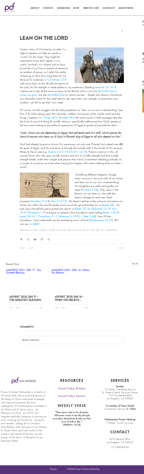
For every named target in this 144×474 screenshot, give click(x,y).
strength (52, 230)
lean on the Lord (74, 230)
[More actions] (122, 30)
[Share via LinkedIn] (35, 239)
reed (92, 230)
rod (102, 230)
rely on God (61, 230)
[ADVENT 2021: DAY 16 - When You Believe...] (71, 280)
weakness (43, 230)
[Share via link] (41, 239)
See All (135, 263)
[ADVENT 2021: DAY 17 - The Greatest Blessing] (26, 280)
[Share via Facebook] (21, 239)
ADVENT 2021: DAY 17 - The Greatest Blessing (25, 298)
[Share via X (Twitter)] (28, 239)
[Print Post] (48, 239)
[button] (126, 8)
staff (97, 230)
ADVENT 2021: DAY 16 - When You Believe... (69, 298)
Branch (86, 230)
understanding (111, 230)
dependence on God (28, 230)
